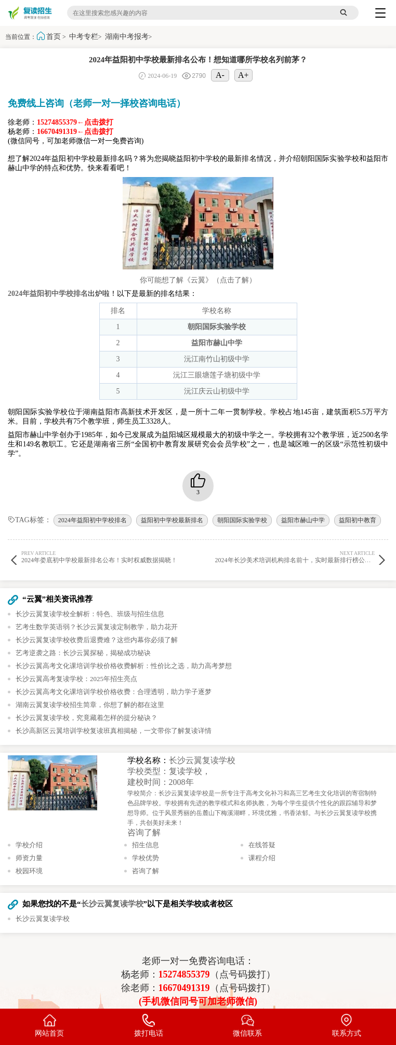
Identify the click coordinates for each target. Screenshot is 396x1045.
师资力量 (29, 858)
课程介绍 (261, 858)
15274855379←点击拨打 (75, 122)
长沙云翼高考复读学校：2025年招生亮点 (76, 679)
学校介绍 (29, 845)
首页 (53, 36)
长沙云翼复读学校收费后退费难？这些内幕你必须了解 (97, 640)
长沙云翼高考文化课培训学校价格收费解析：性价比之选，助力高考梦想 (124, 666)
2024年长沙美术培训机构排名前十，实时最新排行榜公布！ (296, 556)
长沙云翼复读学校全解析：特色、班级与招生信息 (90, 614)
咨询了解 (144, 832)
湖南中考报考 (127, 36)
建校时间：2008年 (160, 782)
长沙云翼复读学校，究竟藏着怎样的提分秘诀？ (86, 718)
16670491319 (184, 988)
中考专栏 (83, 36)
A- (220, 75)
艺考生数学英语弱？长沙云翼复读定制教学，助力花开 (97, 627)
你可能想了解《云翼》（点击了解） (198, 280)
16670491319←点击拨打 (75, 131)
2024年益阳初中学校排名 (92, 520)
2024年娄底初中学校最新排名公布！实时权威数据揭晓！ (101, 556)
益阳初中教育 (357, 520)
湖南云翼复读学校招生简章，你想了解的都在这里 (90, 705)
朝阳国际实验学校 (242, 520)
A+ (243, 75)
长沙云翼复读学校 (202, 760)
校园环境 (29, 871)
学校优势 (145, 858)
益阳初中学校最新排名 (172, 520)
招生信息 (145, 845)
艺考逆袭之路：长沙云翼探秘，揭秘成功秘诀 (83, 653)
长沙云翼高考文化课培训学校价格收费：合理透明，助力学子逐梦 (114, 692)
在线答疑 (261, 845)
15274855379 (184, 974)
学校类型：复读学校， (168, 771)
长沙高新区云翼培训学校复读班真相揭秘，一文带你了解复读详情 (114, 731)
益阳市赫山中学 (303, 520)
